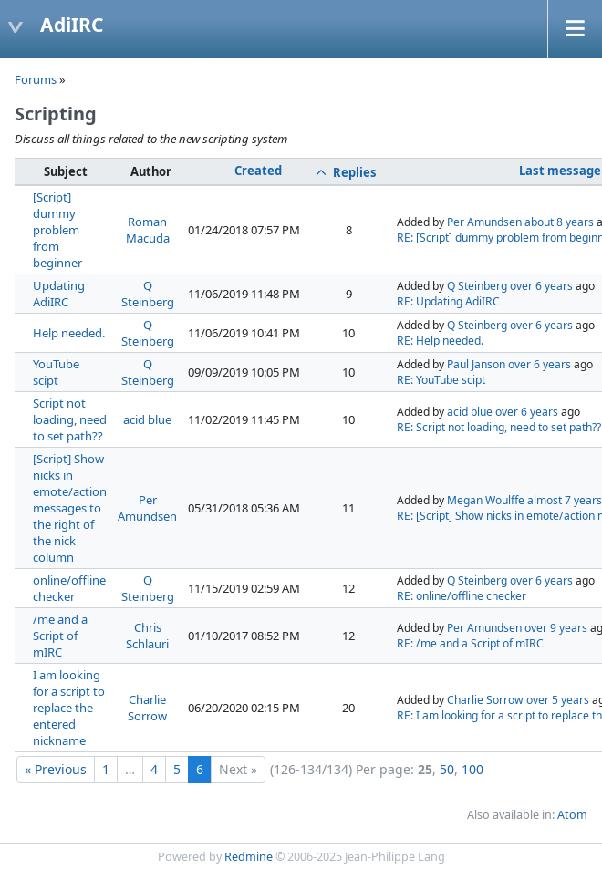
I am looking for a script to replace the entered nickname (69, 708)
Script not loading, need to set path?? (70, 419)
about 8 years (559, 222)
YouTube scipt (56, 372)
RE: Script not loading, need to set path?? (499, 427)
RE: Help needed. (440, 340)
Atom (572, 814)
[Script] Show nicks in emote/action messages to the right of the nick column (70, 507)
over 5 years (557, 700)
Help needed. (69, 333)
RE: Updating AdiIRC (448, 301)
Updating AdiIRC (59, 293)
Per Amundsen (484, 222)
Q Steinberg (147, 293)
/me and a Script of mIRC (60, 635)
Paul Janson (476, 364)
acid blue (147, 419)
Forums (36, 79)
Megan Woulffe (485, 500)
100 (472, 769)
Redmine (248, 856)
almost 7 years (564, 500)
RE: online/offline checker (461, 596)
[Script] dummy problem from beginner (57, 230)
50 (447, 769)
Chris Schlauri (147, 635)
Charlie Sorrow (147, 707)
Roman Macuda (148, 229)
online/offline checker (69, 588)
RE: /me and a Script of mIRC (470, 643)
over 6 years (541, 286)
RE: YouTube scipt (441, 380)
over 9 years (555, 628)
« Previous (56, 769)
